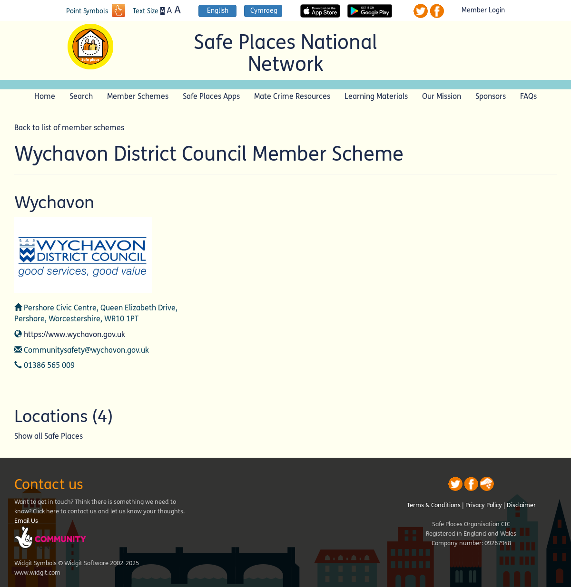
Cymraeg (263, 11)
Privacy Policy (483, 505)
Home (44, 96)
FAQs (528, 96)
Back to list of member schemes (69, 127)
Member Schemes (137, 96)
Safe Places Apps (211, 96)
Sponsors (490, 96)
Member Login (483, 10)
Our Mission (441, 96)
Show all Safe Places (48, 436)
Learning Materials (376, 96)
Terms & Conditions (434, 505)
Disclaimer (521, 505)
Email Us (26, 521)
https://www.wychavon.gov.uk (74, 334)
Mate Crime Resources (292, 96)
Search (81, 96)
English (217, 11)
